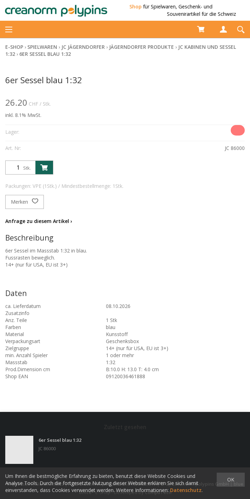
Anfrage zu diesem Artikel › (38, 221)
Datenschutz (186, 490)
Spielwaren (42, 47)
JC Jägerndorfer (83, 47)
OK (230, 479)
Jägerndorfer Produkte (141, 47)
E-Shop (14, 47)
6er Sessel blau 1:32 (45, 54)
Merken (24, 202)
